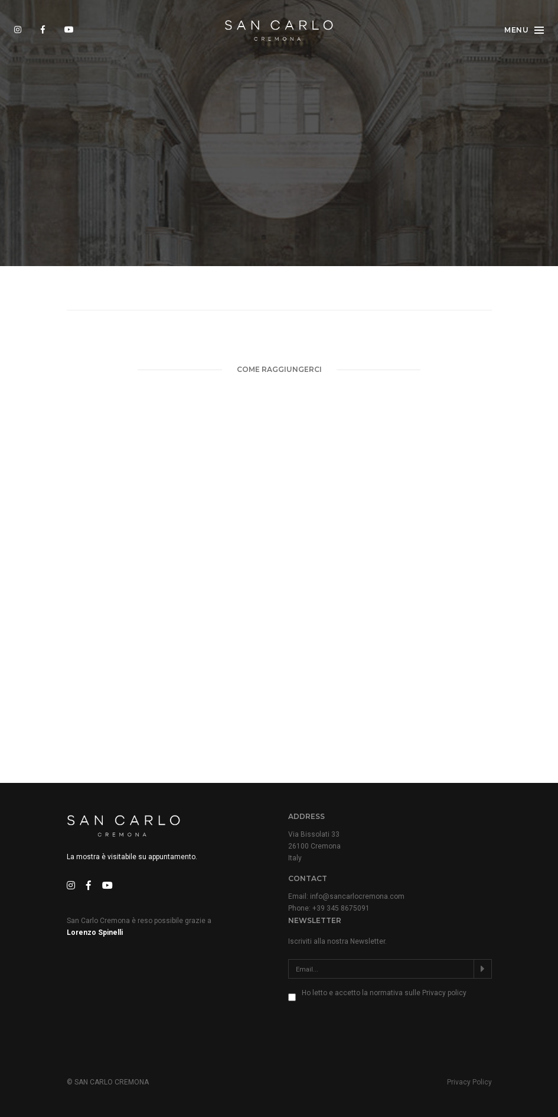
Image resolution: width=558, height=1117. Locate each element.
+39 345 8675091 (341, 908)
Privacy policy (444, 992)
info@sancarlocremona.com (357, 896)
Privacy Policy (469, 1081)
